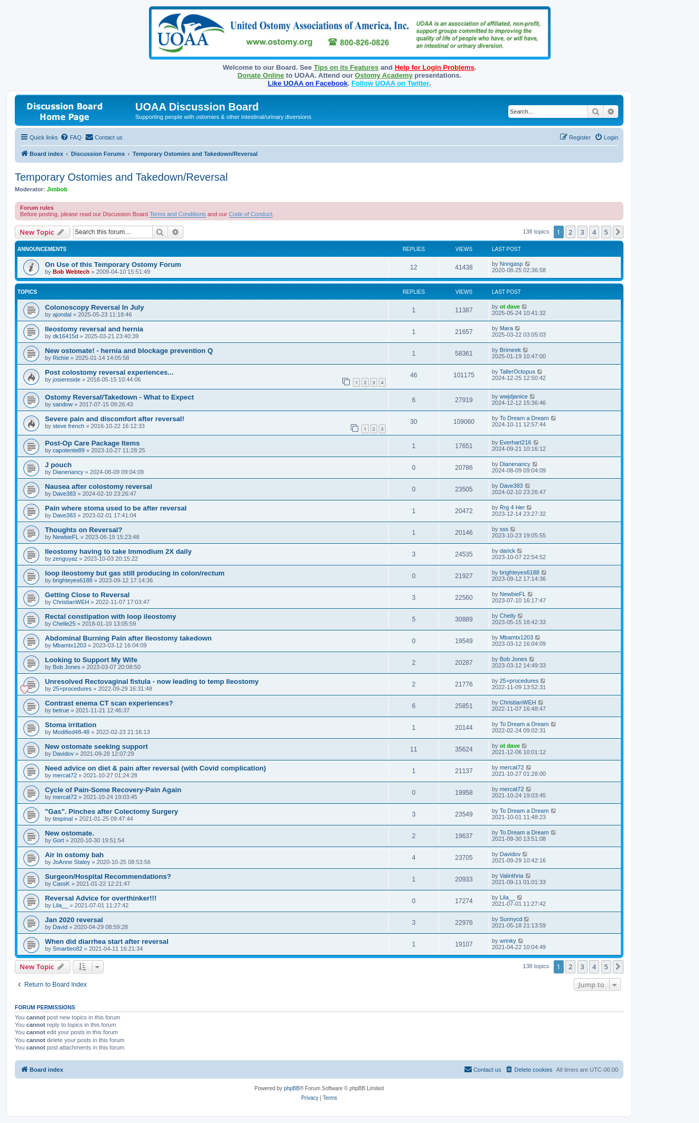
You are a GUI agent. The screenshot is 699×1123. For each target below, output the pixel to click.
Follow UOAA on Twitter (390, 83)
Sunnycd (511, 919)
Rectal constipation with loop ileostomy (110, 616)
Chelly (508, 615)
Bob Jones (66, 667)
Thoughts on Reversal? (84, 530)
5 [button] (606, 232)
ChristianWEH (71, 602)
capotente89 (69, 450)
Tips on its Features (346, 67)
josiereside (67, 379)
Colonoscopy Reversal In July (94, 307)
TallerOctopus (517, 371)
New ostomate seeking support (96, 746)
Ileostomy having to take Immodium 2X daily (118, 551)
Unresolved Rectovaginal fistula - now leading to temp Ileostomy (152, 681)
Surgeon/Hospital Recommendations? (108, 876)
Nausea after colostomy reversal (98, 486)
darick (507, 550)
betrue (61, 710)
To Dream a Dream (524, 418)
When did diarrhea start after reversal (107, 941)
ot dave (510, 306)
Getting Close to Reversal (87, 595)
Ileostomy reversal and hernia (94, 329)
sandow (63, 404)
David (60, 927)
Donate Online (261, 75)
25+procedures (72, 688)
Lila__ (60, 905)
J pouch (58, 465)
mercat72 (65, 775)
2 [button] (570, 232)
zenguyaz (65, 558)
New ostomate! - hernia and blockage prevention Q (129, 351)
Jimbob (57, 189)
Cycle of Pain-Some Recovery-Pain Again (113, 790)
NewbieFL (66, 537)
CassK (61, 883)
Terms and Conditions (178, 214)
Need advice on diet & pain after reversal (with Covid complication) (155, 768)
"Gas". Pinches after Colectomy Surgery (111, 811)
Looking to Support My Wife (91, 660)
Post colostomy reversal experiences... (109, 372)
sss (504, 529)
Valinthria (512, 876)
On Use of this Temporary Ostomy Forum (113, 264)
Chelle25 (64, 623)
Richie (61, 358)
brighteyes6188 (72, 580)
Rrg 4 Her (512, 507)
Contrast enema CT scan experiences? (109, 703)
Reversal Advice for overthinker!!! (100, 898)
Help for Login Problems (434, 67)
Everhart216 (516, 442)
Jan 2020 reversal (74, 920)
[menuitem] (70, 137)
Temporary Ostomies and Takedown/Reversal (121, 177)
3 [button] (582, 232)
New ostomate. (69, 833)
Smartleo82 (67, 948)
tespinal (63, 818)
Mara (506, 328)
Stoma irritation (70, 725)
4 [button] (594, 232)
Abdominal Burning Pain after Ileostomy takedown (128, 638)
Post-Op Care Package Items (92, 443)
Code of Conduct (251, 214)
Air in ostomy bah (74, 855)
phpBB (292, 1088)
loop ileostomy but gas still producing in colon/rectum (135, 573)
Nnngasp (511, 264)
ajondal (62, 314)
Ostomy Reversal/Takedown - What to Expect (119, 397)
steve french (69, 426)
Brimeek (510, 350)
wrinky (508, 941)
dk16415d (65, 336)
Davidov (63, 753)
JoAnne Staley (71, 862)
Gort (58, 840)
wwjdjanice (514, 396)
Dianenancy (68, 472)
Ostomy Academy (384, 75)
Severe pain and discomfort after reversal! (114, 419)
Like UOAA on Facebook (308, 83)
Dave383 (64, 493)
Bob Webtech (71, 271)
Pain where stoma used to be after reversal (116, 508)
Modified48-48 (71, 732)
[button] (618, 232)
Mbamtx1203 (70, 645)
